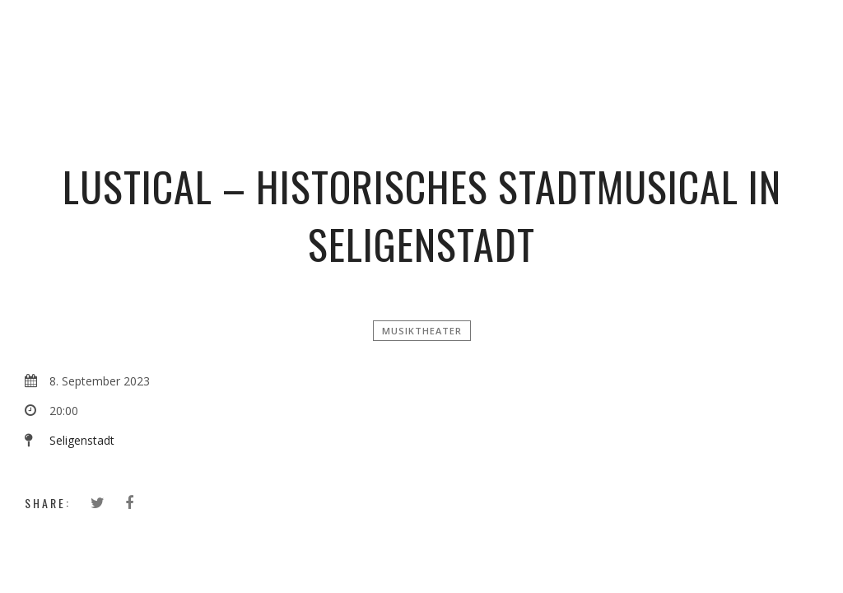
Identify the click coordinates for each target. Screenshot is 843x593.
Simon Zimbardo (427, 37)
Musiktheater (422, 331)
